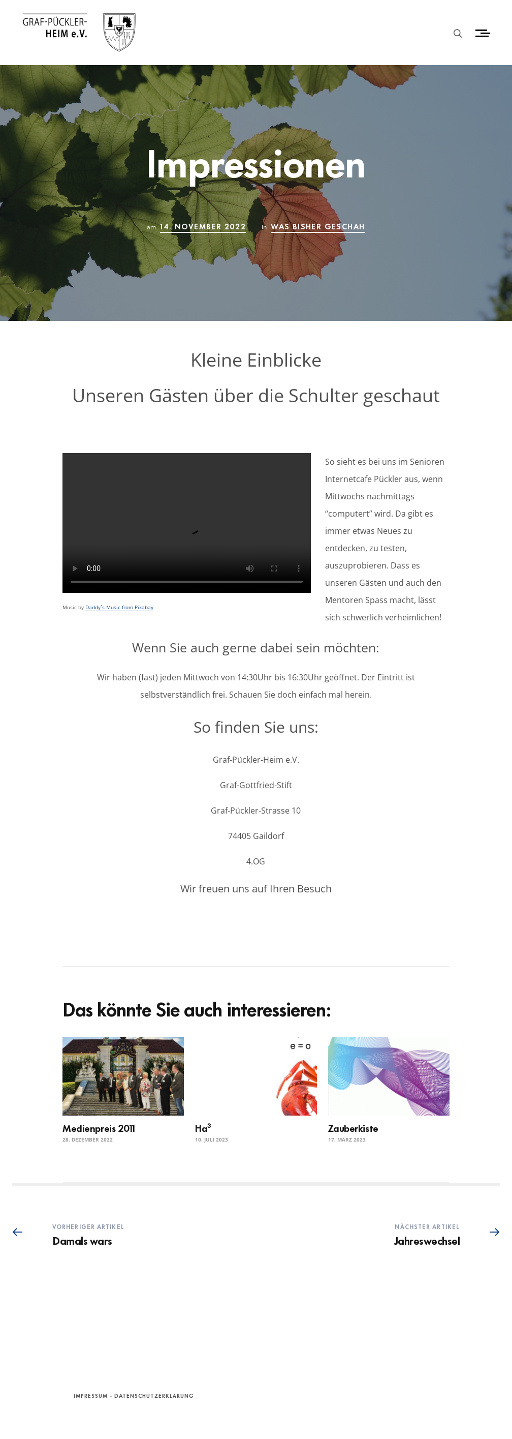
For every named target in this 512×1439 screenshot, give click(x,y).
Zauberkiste (353, 1127)
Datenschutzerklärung (154, 1395)
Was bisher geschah (318, 226)
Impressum (91, 1395)
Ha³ (203, 1127)
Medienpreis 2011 (98, 1127)
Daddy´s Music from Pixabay (119, 607)
